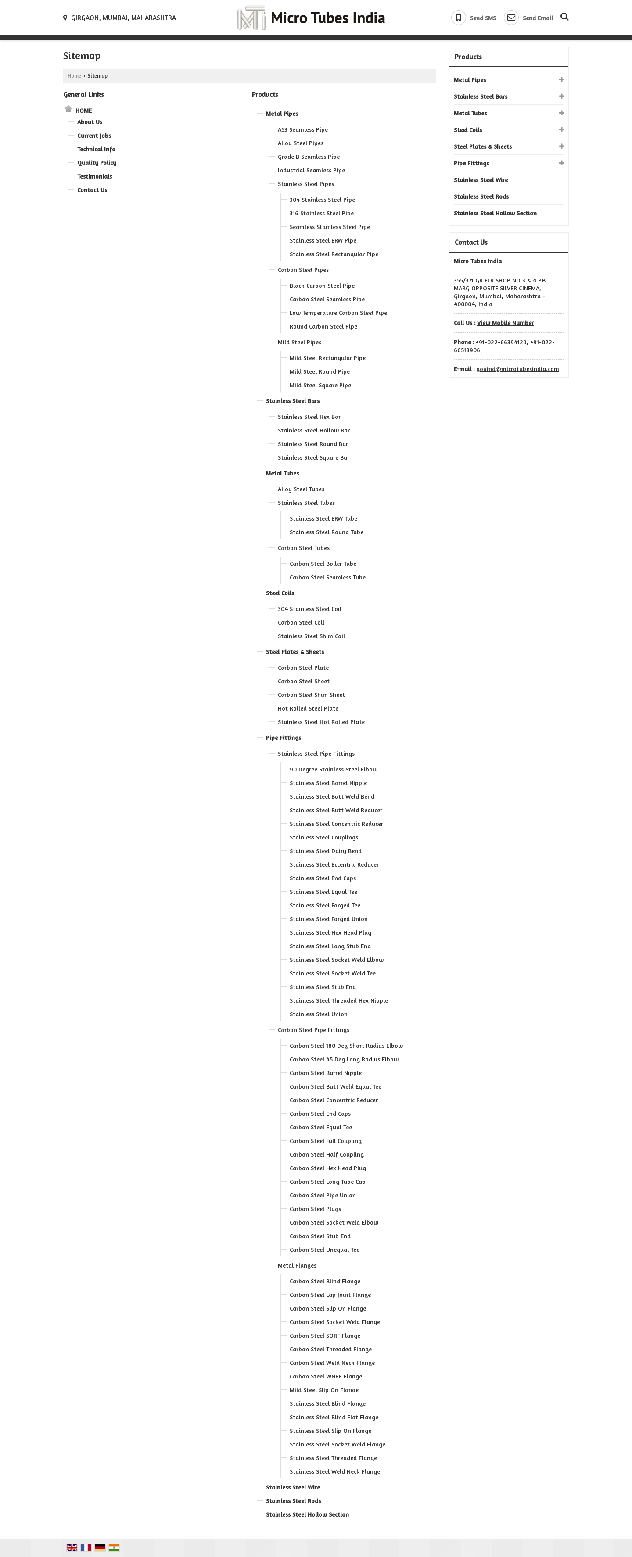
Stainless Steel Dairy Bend (326, 850)
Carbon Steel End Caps (320, 1113)
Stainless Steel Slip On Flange (330, 1430)
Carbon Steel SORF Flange (325, 1335)
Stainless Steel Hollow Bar (314, 430)
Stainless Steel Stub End (323, 986)
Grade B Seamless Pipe (309, 156)
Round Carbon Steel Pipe (323, 326)
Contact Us (92, 189)
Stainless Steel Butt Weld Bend (332, 796)
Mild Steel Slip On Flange (324, 1389)
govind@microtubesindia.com (517, 368)
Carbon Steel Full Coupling (326, 1140)
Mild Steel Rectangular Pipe (328, 357)
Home (74, 75)
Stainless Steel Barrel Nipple (328, 782)
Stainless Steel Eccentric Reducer (334, 864)
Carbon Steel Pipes (303, 269)
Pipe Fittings (283, 737)
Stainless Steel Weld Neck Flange (335, 1471)
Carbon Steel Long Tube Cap (328, 1181)
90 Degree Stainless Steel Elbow (333, 769)
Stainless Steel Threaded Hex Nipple (339, 1000)
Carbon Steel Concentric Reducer (334, 1099)
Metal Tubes (282, 473)
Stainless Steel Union (319, 1014)
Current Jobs (94, 135)
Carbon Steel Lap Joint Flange (330, 1294)
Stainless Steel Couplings (324, 837)
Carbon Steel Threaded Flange (331, 1349)
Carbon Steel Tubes (304, 547)
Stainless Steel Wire (293, 1487)
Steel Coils (280, 592)
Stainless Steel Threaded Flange (333, 1457)
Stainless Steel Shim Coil (311, 635)
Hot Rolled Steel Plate (308, 708)
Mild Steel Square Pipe (320, 385)
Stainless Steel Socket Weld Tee (333, 973)
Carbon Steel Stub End (320, 1235)
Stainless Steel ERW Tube (323, 518)
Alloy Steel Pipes (300, 142)
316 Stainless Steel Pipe (322, 213)
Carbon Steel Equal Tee (321, 1127)
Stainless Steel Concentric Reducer (336, 823)
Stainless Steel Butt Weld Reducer (336, 810)
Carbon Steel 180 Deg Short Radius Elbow (346, 1045)
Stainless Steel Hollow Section (307, 1514)
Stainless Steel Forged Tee (325, 905)
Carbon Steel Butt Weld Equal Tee (335, 1086)
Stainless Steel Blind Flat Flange (334, 1417)
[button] (505, 322)
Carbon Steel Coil (301, 622)
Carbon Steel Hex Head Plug (328, 1167)
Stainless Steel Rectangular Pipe (334, 253)
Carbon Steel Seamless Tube (328, 577)
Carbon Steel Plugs (315, 1208)
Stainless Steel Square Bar (313, 457)
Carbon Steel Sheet (304, 681)
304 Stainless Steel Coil (309, 608)
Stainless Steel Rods (293, 1500)
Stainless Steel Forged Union (329, 918)
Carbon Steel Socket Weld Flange (335, 1321)
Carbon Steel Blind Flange (325, 1281)
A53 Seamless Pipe (303, 129)
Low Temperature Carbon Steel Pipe (338, 312)
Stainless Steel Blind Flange (328, 1403)
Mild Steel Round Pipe (320, 371)
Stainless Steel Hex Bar (309, 416)
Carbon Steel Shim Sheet (311, 694)
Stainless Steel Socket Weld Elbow (337, 959)
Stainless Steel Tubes (306, 502)
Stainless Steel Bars (293, 400)
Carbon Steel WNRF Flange (326, 1376)
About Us (89, 121)
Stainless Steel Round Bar (313, 443)
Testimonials (94, 176)
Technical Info (96, 149)
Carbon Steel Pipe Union (323, 1195)
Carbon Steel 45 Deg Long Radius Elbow (344, 1059)
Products (265, 94)
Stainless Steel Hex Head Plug (330, 932)
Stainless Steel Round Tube (326, 532)
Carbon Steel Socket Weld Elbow (334, 1222)
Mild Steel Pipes (299, 342)
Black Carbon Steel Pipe (322, 285)
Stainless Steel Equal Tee (323, 891)
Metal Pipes (282, 113)
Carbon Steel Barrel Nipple (326, 1072)
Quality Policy (96, 162)
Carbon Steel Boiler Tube (323, 563)
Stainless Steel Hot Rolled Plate (321, 721)
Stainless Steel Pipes (306, 183)
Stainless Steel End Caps (323, 878)
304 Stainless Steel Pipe (322, 199)
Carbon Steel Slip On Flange (328, 1308)
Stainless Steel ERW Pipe (323, 240)
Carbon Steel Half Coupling (327, 1154)
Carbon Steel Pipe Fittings (313, 1029)
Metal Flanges (297, 1265)
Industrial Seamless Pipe (311, 170)
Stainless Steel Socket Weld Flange (337, 1444)
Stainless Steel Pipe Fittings (316, 753)
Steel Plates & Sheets (295, 651)
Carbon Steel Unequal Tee (324, 1249)
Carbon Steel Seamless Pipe (327, 299)
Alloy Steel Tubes (301, 489)
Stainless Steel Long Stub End (330, 946)
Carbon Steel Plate (303, 667)
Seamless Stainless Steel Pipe (330, 226)
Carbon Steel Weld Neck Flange (332, 1362)
